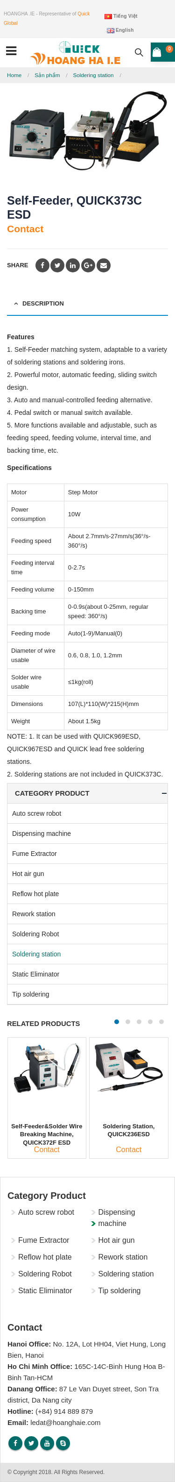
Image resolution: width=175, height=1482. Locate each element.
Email (104, 265)
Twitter (57, 265)
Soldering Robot (35, 934)
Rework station (34, 914)
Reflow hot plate (35, 894)
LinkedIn (73, 265)
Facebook (42, 265)
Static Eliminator (35, 974)
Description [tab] (43, 303)
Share (17, 265)
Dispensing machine (41, 833)
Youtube (47, 1443)
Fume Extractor (34, 853)
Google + (88, 265)
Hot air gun (28, 873)
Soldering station (36, 954)
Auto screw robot (36, 813)
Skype (63, 1443)
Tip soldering (30, 994)
